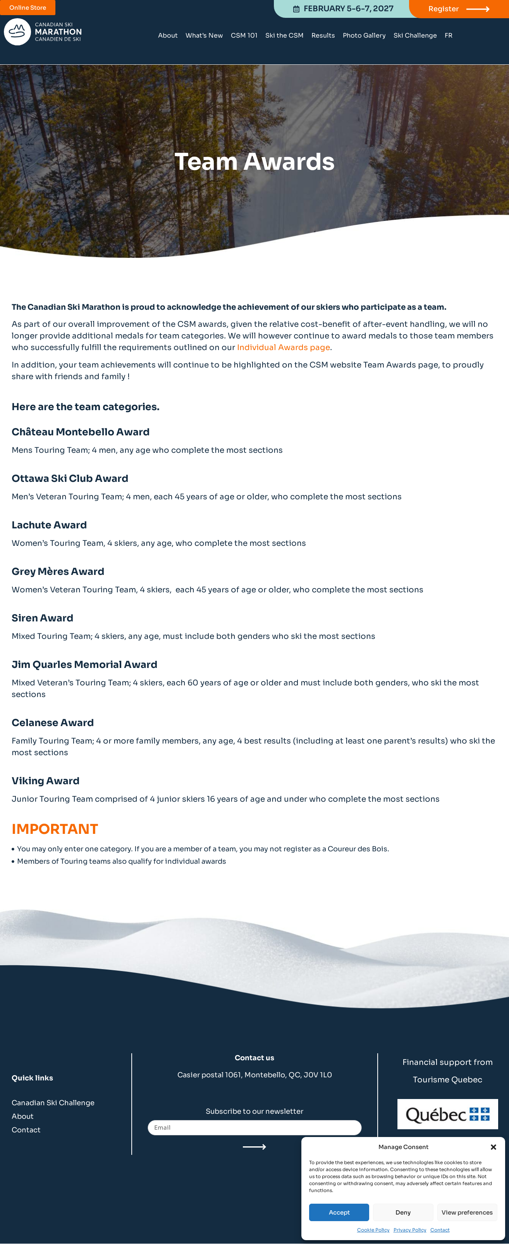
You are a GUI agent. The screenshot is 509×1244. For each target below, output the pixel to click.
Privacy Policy (410, 1230)
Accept (339, 1212)
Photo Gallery (364, 35)
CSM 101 (244, 35)
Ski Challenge (415, 35)
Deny (403, 1212)
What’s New (204, 35)
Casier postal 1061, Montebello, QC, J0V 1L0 (254, 1075)
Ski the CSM (284, 35)
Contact (440, 1230)
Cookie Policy (373, 1230)
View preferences (467, 1212)
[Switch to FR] (448, 35)
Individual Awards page (283, 347)
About (168, 35)
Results (323, 35)
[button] (493, 1147)
